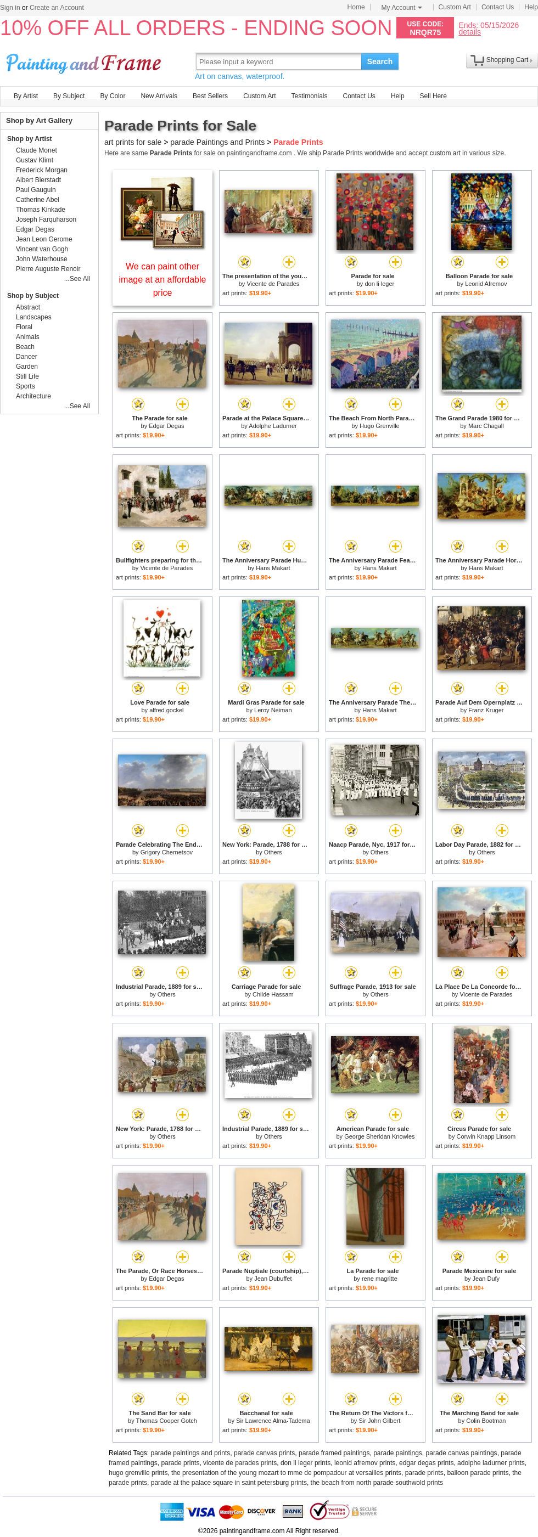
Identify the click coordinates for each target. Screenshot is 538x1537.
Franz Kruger (485, 710)
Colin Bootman (486, 1420)
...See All (77, 279)
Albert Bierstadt (38, 180)
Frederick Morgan (42, 170)
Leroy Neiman (273, 710)
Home (356, 7)
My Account (402, 8)
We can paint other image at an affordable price (162, 279)
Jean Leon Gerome (44, 239)
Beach (25, 347)
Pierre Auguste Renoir (48, 269)
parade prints (180, 1463)
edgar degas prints (426, 1463)
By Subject (69, 96)
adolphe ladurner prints (491, 1463)
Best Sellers (210, 96)
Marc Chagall (486, 426)
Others (273, 852)
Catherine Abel (37, 200)
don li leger (379, 283)
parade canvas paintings (461, 1453)
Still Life (27, 376)
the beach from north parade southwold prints (377, 1483)
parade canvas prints (264, 1453)
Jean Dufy (486, 1278)
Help (531, 7)
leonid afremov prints (364, 1463)
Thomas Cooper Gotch (166, 1420)
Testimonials (309, 96)
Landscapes (34, 317)
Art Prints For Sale (85, 61)
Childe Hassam (273, 994)
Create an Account (57, 8)
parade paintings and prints (191, 1453)
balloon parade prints (477, 1473)
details (469, 31)
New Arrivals (159, 96)
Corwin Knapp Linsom (486, 1136)
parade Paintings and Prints (217, 142)
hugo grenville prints (138, 1473)
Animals (28, 337)
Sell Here (433, 96)
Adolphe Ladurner (272, 426)
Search (380, 61)
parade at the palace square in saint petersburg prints (229, 1483)
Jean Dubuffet (273, 1278)
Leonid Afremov (486, 283)
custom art (445, 153)
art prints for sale (132, 142)
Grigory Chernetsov (167, 852)
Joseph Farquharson (46, 219)
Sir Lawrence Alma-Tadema (273, 1420)
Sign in (10, 8)
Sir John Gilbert (379, 1420)
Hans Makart (273, 568)
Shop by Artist (29, 139)
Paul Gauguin (36, 190)
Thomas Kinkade (40, 209)
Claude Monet (36, 150)
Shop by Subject (33, 296)
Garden (27, 366)
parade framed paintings (334, 1453)
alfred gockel (166, 710)
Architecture (33, 396)
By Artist (26, 96)
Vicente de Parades (272, 283)
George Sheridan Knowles (379, 1136)
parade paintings (397, 1453)
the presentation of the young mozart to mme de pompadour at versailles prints (286, 1473)
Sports (25, 386)
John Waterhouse (42, 259)
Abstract (28, 307)
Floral (24, 327)
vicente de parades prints (240, 1463)
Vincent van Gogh (42, 249)
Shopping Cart (507, 60)
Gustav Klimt (34, 160)
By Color (112, 96)
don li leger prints (305, 1463)
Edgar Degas (166, 426)
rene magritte (379, 1278)
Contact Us (497, 7)
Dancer (26, 357)
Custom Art (455, 7)
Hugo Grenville (380, 426)
